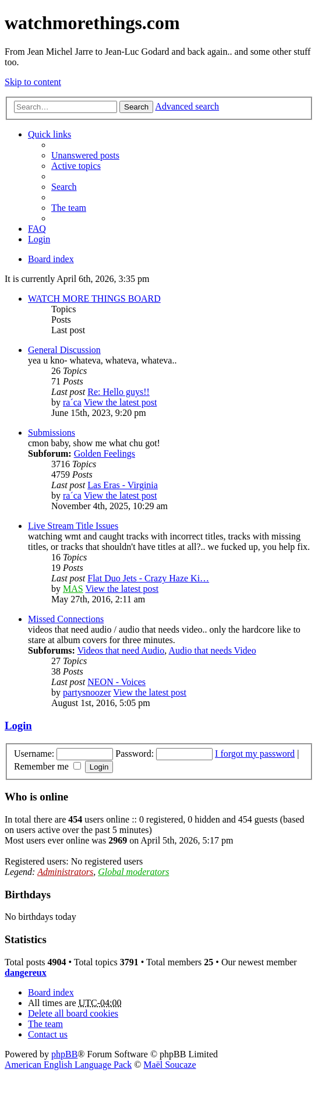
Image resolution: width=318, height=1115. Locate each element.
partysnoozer (87, 692)
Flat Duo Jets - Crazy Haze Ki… (148, 578)
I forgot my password (255, 753)
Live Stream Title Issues (73, 526)
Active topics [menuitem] (76, 166)
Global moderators (133, 872)
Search (136, 107)
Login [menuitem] (39, 239)
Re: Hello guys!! (118, 392)
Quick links (49, 134)
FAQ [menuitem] (37, 229)
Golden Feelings (104, 453)
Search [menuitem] (64, 187)
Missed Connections (66, 619)
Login (18, 725)
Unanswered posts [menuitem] (85, 155)
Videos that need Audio (121, 650)
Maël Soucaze (169, 1065)
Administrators (65, 872)
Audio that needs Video (212, 650)
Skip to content (33, 82)
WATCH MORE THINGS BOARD (94, 299)
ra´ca (72, 402)
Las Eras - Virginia (122, 485)
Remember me (47, 766)
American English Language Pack (68, 1065)
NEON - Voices (116, 682)
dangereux (26, 973)
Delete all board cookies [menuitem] (73, 1013)
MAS (73, 589)
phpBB (64, 1054)
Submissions (51, 432)
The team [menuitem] (68, 208)
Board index (51, 259)
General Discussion (64, 350)
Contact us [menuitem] (48, 1034)
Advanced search (187, 106)
